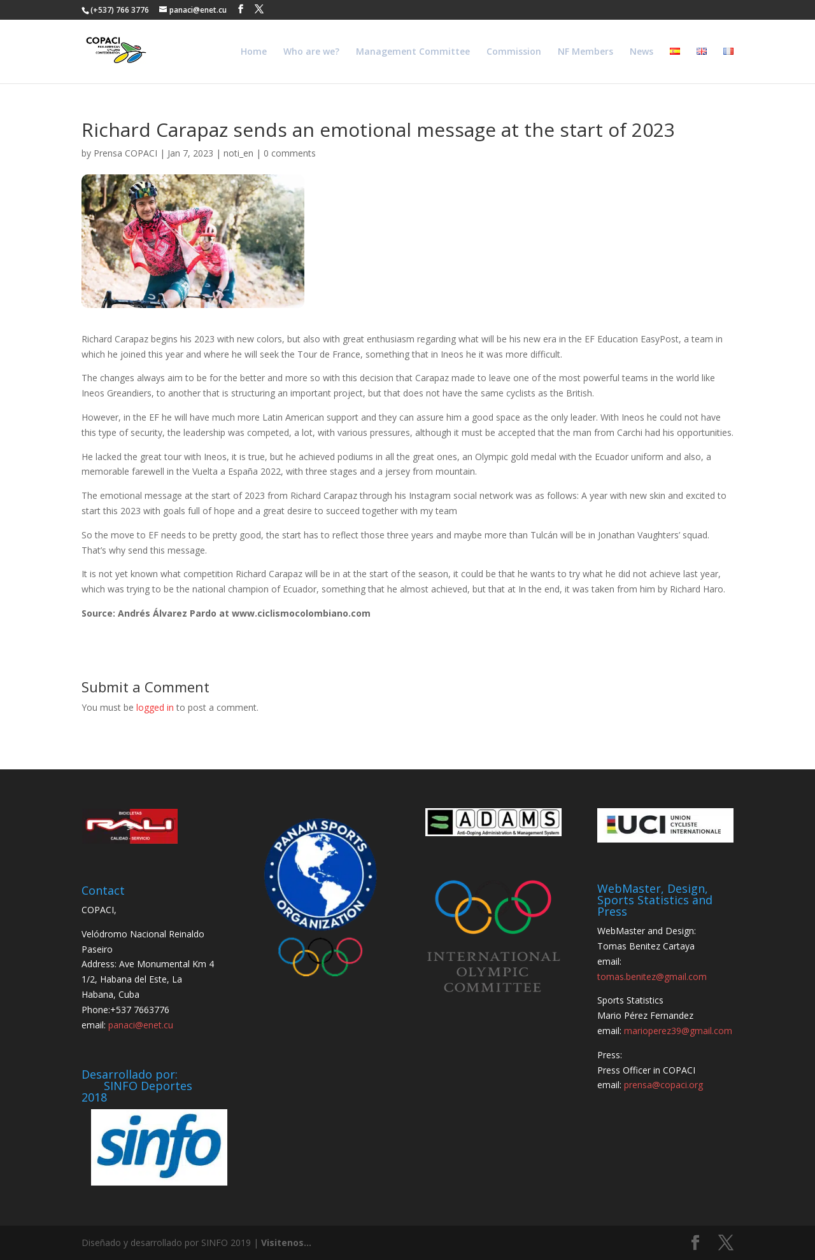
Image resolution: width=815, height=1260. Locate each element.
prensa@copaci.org (663, 1085)
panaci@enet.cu (140, 1025)
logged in (155, 707)
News (641, 52)
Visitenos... (286, 1242)
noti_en (238, 153)
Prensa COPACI (125, 153)
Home (254, 52)
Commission (513, 52)
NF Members (585, 52)
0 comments (290, 153)
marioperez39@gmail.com (678, 1031)
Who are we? (311, 52)
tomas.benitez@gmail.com (652, 976)
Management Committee (413, 52)
